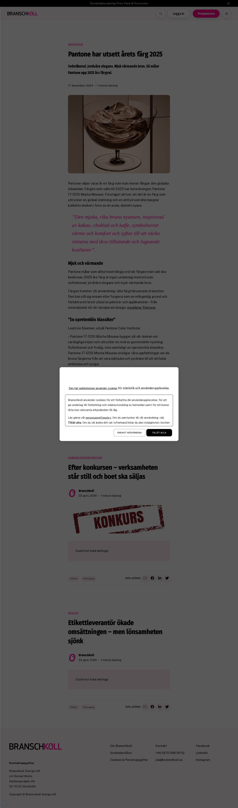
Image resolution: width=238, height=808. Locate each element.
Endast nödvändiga (129, 432)
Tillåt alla (159, 432)
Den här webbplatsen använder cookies (93, 388)
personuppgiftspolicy (99, 417)
